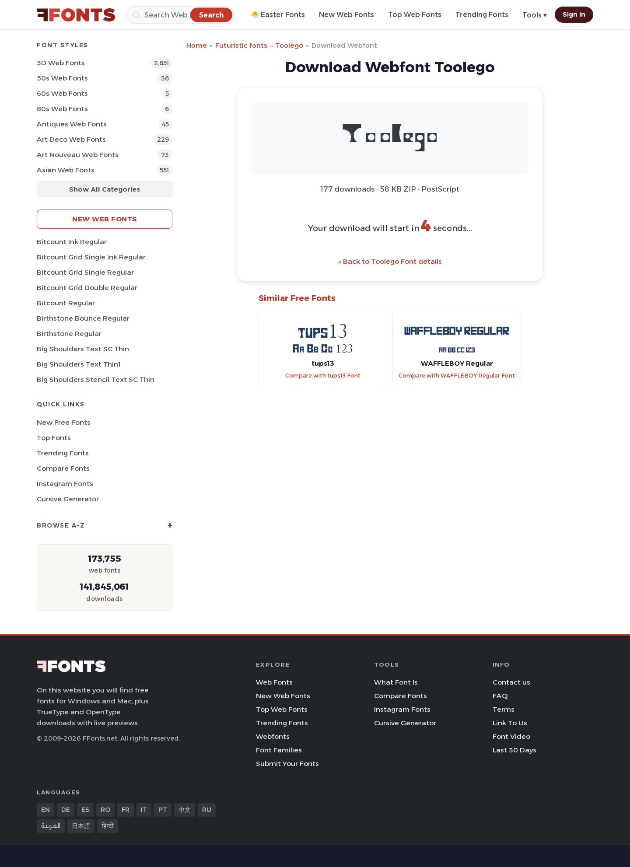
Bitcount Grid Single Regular (85, 272)
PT (162, 810)
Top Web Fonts (414, 14)
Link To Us (510, 723)
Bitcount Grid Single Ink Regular (91, 257)
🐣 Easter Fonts (278, 14)
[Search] (180, 15)
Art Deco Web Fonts (71, 139)
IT (144, 810)
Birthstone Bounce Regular (83, 318)
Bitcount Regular (66, 303)
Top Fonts (54, 438)
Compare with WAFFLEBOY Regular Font (457, 375)
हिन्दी (108, 826)
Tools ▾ (534, 15)
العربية (50, 826)
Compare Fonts (63, 468)
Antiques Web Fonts (72, 124)
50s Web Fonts (62, 78)
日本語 (81, 826)
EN (45, 810)
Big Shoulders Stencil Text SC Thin (95, 379)
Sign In (574, 14)
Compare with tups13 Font (322, 375)
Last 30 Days (514, 750)
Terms (503, 709)
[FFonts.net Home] (76, 15)
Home (196, 45)
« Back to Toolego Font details (390, 261)
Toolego (289, 45)
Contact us (511, 682)
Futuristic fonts (241, 45)
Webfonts (273, 736)
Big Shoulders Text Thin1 (78, 364)
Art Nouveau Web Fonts (78, 154)
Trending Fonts (481, 14)
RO (105, 810)
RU (206, 810)
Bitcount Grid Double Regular (87, 287)
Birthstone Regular (69, 333)
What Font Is (396, 682)
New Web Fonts (346, 14)
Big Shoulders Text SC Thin (83, 349)
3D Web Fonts (61, 63)
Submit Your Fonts (287, 763)
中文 (184, 810)
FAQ (500, 696)
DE (65, 810)
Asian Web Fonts (65, 170)
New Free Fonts (64, 422)
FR (126, 810)
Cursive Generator (68, 499)
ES (85, 810)
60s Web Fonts (62, 93)
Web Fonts (274, 682)
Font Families (279, 750)
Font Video (511, 736)
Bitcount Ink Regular (72, 242)
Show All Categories (104, 189)
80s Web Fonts (62, 109)
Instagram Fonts (65, 483)
